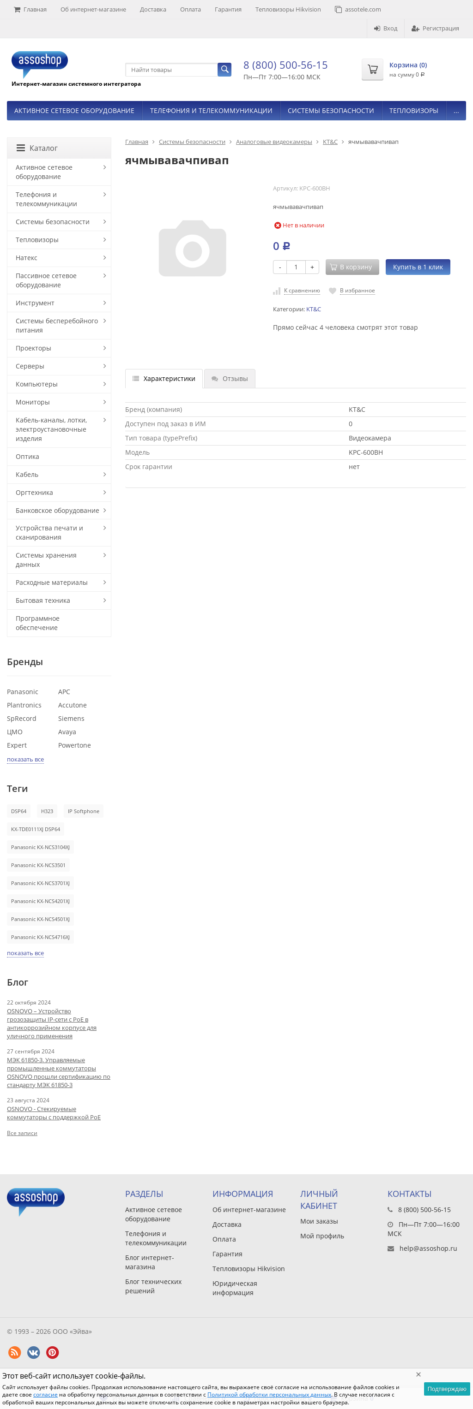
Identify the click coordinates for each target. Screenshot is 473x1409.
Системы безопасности (331, 110)
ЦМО (15, 731)
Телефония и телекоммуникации (211, 110)
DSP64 (18, 811)
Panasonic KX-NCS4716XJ (40, 936)
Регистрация (435, 28)
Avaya (67, 731)
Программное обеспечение (38, 623)
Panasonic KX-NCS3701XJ (40, 883)
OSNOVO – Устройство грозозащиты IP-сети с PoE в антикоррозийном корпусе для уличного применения (52, 1023)
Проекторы (33, 348)
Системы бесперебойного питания (57, 325)
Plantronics (24, 705)
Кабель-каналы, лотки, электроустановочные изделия (51, 429)
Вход (385, 28)
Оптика (27, 456)
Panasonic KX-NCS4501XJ (40, 919)
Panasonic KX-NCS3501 (38, 865)
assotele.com (358, 9)
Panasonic (22, 691)
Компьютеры (37, 384)
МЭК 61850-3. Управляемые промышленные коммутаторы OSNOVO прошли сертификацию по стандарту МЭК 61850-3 (58, 1072)
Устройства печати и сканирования (49, 532)
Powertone (74, 745)
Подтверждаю (447, 1388)
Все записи (22, 1133)
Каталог (37, 148)
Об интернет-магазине (93, 9)
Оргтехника (34, 492)
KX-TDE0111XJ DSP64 (35, 829)
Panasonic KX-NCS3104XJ (40, 847)
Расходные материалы (52, 582)
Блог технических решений (153, 1286)
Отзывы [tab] (230, 378)
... (456, 110)
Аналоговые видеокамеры (274, 141)
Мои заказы (319, 1221)
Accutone (72, 705)
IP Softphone (83, 811)
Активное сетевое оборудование (74, 110)
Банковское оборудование (57, 510)
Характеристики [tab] (164, 378)
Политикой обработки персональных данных (269, 1394)
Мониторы (33, 402)
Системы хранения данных (46, 560)
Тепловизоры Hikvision (288, 9)
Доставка (153, 9)
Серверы (30, 366)
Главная (30, 9)
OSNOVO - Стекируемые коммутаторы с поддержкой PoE (54, 1113)
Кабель (27, 474)
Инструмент (35, 302)
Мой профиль (322, 1235)
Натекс (26, 257)
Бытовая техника (43, 600)
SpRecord (21, 718)
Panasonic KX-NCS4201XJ (40, 901)
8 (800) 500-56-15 (285, 64)
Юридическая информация (234, 1288)
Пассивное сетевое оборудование (46, 280)
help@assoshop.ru (428, 1248)
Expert (17, 745)
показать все (25, 759)
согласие (45, 1394)
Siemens (71, 718)
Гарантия (228, 9)
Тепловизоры (413, 110)
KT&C (330, 141)
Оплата (190, 9)
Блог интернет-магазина (149, 1262)
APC (64, 691)
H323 (47, 811)
